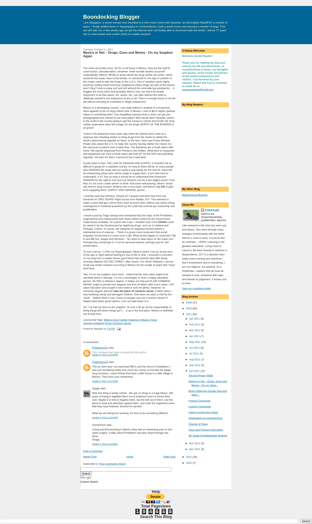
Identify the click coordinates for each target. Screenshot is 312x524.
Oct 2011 (194, 370)
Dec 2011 (195, 449)
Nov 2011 (195, 443)
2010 (189, 308)
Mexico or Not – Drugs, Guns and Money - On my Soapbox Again (128, 54)
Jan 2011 (195, 318)
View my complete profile (196, 288)
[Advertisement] (202, 162)
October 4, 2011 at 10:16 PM (105, 381)
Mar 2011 (195, 330)
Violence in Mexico (139, 319)
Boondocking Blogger (111, 17)
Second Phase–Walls (200, 375)
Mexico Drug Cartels (116, 319)
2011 (189, 314)
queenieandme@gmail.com (198, 89)
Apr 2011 (194, 336)
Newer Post (90, 456)
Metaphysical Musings (195, 194)
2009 (189, 302)
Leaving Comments (199, 406)
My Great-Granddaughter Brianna (207, 435)
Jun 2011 (195, 347)
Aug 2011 (195, 359)
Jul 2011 (194, 353)
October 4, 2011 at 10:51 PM (105, 418)
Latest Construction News (203, 412)
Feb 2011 (195, 324)
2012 (189, 456)
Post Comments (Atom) (112, 463)
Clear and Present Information (205, 429)
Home (130, 456)
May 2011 (195, 341)
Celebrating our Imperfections (205, 418)
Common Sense (121, 323)
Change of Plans (198, 424)
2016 (189, 462)
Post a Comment (92, 451)
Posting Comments (199, 400)
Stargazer (212, 210)
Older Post (169, 456)
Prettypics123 (100, 347)
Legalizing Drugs (102, 323)
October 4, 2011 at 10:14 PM (105, 355)
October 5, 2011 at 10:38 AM (105, 444)
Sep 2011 (195, 365)
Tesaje (96, 388)
